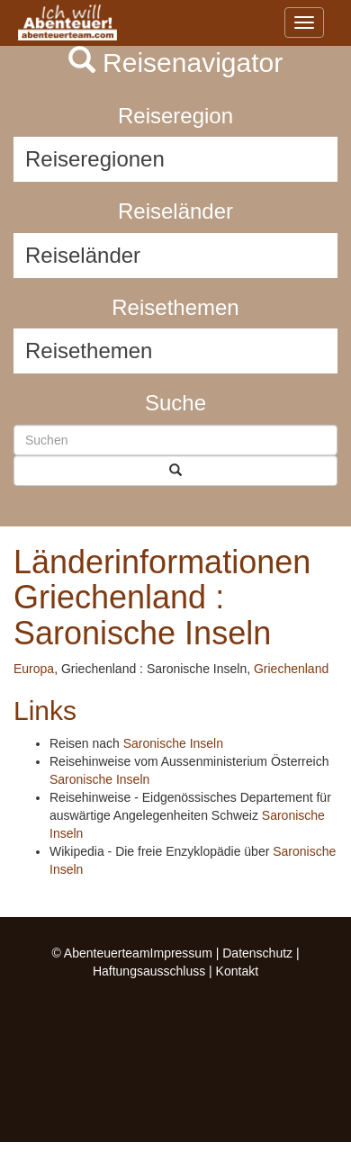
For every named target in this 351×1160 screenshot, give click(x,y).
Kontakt (237, 971)
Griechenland (291, 668)
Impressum (181, 953)
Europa (34, 668)
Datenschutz (257, 953)
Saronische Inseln (173, 743)
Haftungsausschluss (149, 971)
